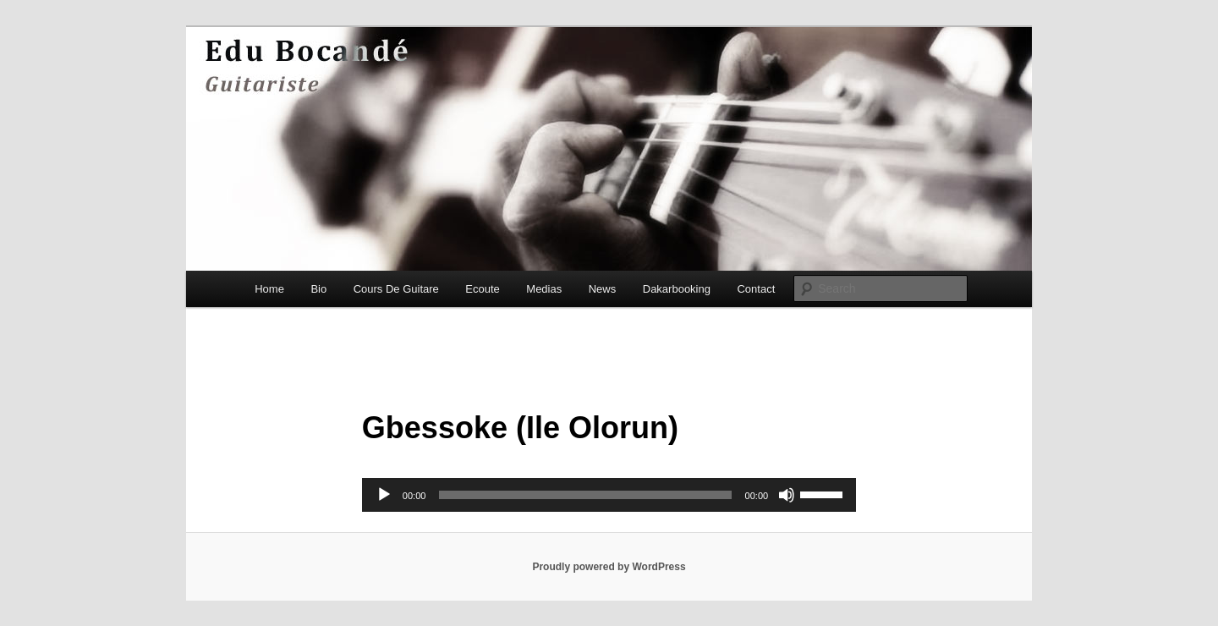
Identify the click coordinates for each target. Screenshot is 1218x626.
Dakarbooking (676, 289)
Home (269, 289)
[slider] (585, 495)
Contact (756, 289)
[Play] (384, 494)
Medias (544, 289)
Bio (318, 289)
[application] (609, 495)
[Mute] (786, 494)
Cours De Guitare (396, 289)
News (603, 289)
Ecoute (482, 289)
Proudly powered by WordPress (608, 567)
